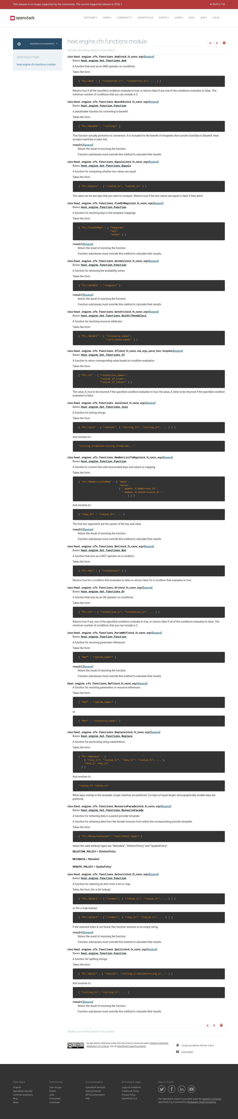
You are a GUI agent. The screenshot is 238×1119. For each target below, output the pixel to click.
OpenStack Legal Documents (131, 1046)
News (16, 1102)
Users (107, 17)
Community (124, 17)
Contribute (54, 1102)
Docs (191, 17)
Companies (55, 1098)
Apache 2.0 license (211, 1099)
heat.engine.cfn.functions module (36, 64)
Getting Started (93, 1091)
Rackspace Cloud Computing (201, 1102)
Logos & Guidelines (131, 1087)
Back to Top (217, 4)
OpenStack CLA (129, 1098)
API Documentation (95, 1095)
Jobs (51, 1095)
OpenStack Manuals (95, 1087)
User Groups (55, 1087)
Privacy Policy (129, 1095)
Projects (17, 1087)
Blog (15, 1098)
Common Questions (23, 1095)
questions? (184, 1051)
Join (203, 17)
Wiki (88, 1098)
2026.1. (118, 4)
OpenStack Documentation (43, 44)
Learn (178, 17)
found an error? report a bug (195, 1045)
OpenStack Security (22, 1091)
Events (164, 17)
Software (90, 17)
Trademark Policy (130, 1091)
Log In (216, 17)
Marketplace (145, 17)
